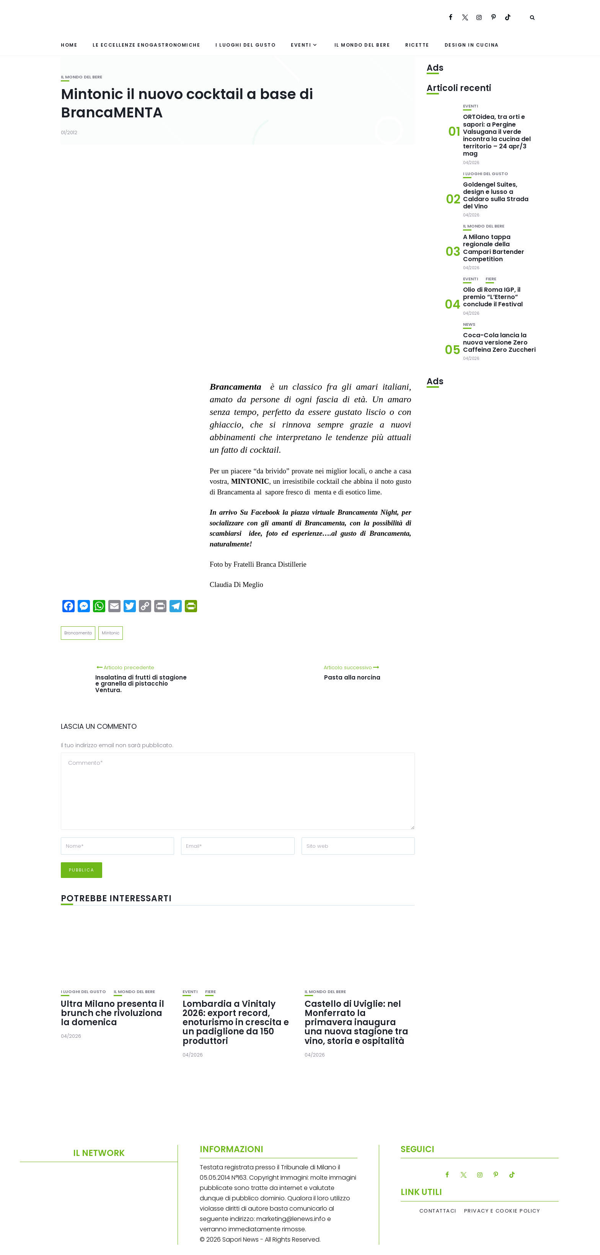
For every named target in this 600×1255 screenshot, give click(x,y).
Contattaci (438, 1211)
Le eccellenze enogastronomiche (146, 45)
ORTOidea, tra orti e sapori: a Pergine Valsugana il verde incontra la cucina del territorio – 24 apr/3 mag (497, 135)
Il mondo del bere (362, 45)
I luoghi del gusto (245, 45)
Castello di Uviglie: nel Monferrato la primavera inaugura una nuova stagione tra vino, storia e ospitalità (356, 1022)
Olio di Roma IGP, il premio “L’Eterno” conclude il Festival (493, 297)
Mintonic (110, 633)
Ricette (417, 45)
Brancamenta (78, 633)
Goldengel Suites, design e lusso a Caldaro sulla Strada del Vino (495, 195)
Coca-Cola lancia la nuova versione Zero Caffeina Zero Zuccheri (499, 342)
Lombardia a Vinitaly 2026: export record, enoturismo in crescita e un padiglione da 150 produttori (236, 1022)
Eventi (301, 45)
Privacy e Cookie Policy (502, 1211)
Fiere (210, 992)
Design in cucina (472, 45)
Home (69, 45)
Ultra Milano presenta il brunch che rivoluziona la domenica (112, 1013)
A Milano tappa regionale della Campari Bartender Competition (493, 247)
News (469, 324)
